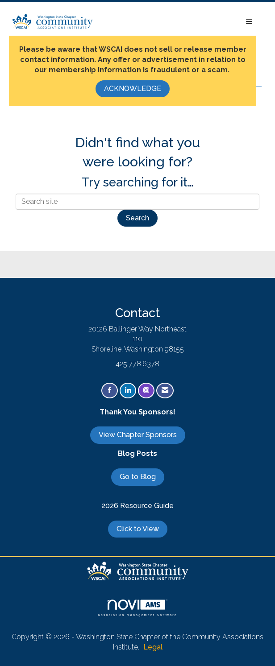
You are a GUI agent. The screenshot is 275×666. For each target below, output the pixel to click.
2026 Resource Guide (137, 505)
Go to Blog (138, 476)
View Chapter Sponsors (138, 434)
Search (137, 218)
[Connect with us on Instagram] (146, 390)
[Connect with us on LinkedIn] (128, 390)
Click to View (138, 529)
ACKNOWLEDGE (132, 88)
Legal (152, 647)
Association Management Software (137, 608)
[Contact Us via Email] (165, 390)
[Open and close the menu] (177, 22)
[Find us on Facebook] (109, 390)
